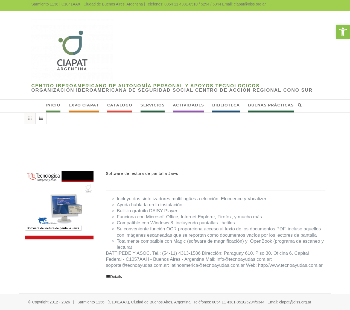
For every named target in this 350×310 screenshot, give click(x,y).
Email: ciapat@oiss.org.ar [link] (244, 4)
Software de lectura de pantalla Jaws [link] (142, 173)
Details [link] (116, 276)
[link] (343, 32)
